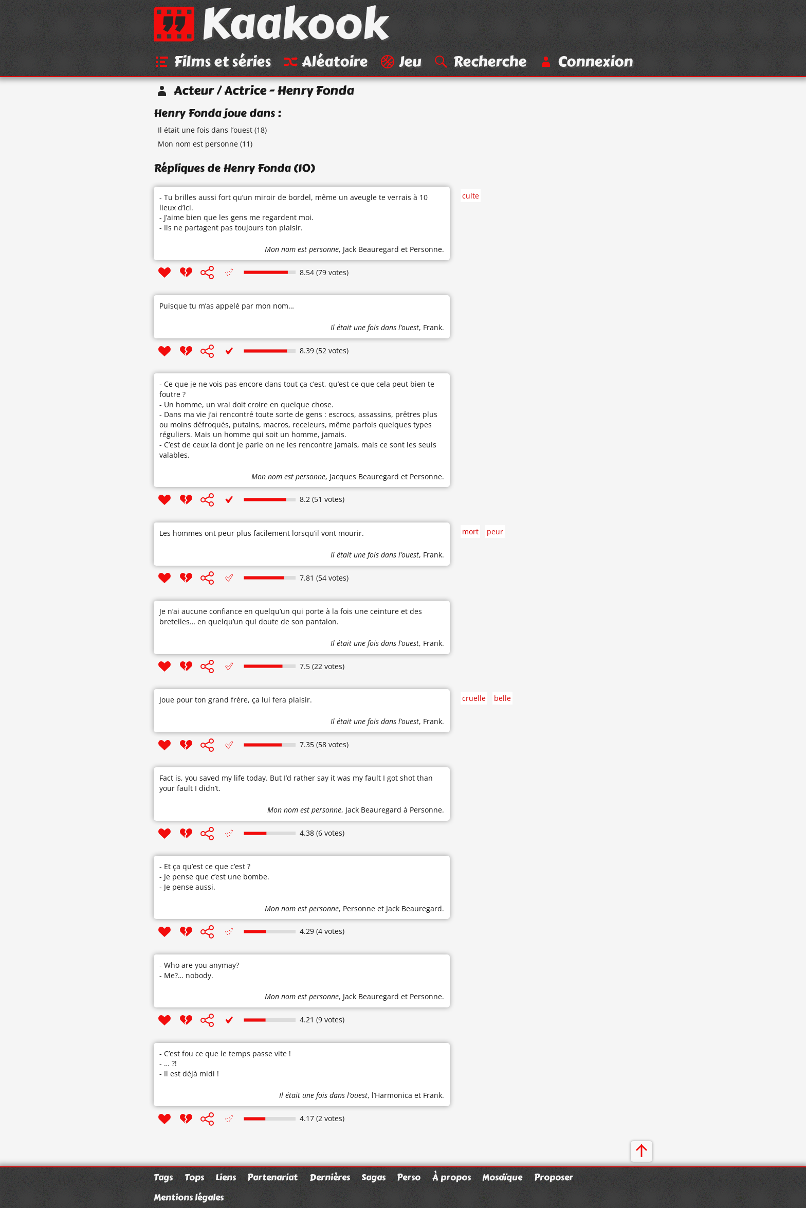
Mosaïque (502, 1177)
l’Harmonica (392, 1096)
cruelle (474, 699)
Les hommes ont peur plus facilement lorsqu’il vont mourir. (261, 533)
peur (495, 531)
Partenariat (272, 1177)
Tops (194, 1177)
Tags (163, 1177)
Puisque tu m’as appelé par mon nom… (226, 306)
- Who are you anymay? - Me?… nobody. (199, 971)
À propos (451, 1177)
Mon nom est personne (198, 144)
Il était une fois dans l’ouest (205, 130)
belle (502, 699)
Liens (225, 1177)
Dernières (329, 1177)
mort (470, 531)
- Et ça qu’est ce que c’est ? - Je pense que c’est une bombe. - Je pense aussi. (214, 877)
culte (470, 196)
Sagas (373, 1177)
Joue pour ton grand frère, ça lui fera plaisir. (235, 700)
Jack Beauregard (371, 250)
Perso (408, 1177)
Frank (432, 328)
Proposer (553, 1177)
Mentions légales (189, 1197)
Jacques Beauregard (364, 476)
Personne (426, 250)
